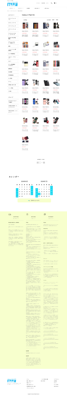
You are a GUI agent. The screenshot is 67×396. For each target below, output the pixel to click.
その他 (9, 91)
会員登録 (56, 380)
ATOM (46, 380)
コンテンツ (20, 8)
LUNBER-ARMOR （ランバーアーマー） (12, 108)
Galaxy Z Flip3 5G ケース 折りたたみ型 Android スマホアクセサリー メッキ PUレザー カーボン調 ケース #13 (56, 31)
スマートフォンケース (12, 19)
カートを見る (57, 384)
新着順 (57, 19)
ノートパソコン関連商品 (12, 50)
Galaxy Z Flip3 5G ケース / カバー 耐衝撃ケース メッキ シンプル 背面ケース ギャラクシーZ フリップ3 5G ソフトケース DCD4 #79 (35, 125)
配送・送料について (33, 380)
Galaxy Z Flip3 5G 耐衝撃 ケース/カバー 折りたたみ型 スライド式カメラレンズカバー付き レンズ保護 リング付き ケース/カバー (46, 31)
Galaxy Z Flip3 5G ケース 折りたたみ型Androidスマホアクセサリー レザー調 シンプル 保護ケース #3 (25, 31)
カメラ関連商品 (11, 53)
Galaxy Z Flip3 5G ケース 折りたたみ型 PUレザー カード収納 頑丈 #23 (56, 50)
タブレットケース (12, 22)
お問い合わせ (47, 8)
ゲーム (9, 81)
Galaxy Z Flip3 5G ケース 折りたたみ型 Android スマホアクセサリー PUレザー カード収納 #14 (25, 50)
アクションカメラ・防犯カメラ (11, 42)
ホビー (9, 61)
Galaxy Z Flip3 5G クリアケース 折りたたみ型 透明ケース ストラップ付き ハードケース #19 (35, 50)
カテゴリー (11, 8)
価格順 (53, 19)
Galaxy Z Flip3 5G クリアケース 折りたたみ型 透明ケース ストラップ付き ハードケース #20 (46, 50)
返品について (32, 382)
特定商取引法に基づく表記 (34, 386)
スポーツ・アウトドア (12, 57)
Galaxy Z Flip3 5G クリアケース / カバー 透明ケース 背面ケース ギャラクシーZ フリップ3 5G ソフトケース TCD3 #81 (56, 125)
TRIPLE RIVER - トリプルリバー (12, 114)
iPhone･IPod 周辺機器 (12, 38)
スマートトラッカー (12, 30)
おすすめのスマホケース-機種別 (12, 101)
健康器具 (10, 68)
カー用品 (10, 78)
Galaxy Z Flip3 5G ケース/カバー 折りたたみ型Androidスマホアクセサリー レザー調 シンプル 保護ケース (35, 31)
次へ (44, 162)
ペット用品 (10, 88)
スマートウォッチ (12, 25)
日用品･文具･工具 (12, 84)
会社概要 (28, 8)
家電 (9, 46)
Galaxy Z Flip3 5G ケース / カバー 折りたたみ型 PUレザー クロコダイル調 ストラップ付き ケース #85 (25, 144)
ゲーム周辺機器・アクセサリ (12, 65)
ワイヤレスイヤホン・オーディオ (12, 34)
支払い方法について (33, 384)
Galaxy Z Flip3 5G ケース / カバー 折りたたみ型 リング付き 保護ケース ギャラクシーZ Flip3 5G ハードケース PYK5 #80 (46, 125)
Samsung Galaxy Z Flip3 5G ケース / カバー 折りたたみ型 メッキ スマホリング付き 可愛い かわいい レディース (25, 125)
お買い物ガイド (37, 8)
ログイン (56, 382)
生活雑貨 (10, 71)
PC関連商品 (10, 75)
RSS (44, 380)
